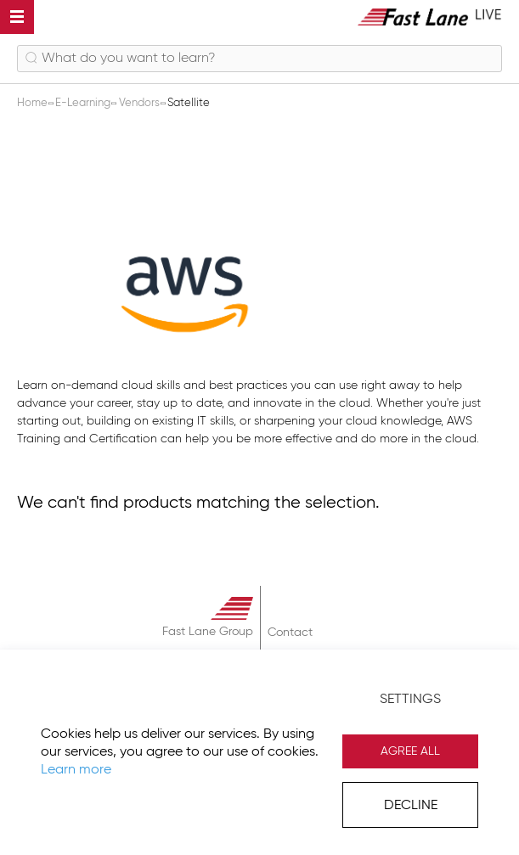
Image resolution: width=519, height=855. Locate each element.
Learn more (76, 770)
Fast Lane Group (207, 632)
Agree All (410, 751)
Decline (410, 806)
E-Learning (84, 103)
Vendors (140, 103)
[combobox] (259, 58)
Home (33, 103)
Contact (290, 632)
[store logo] (430, 16)
